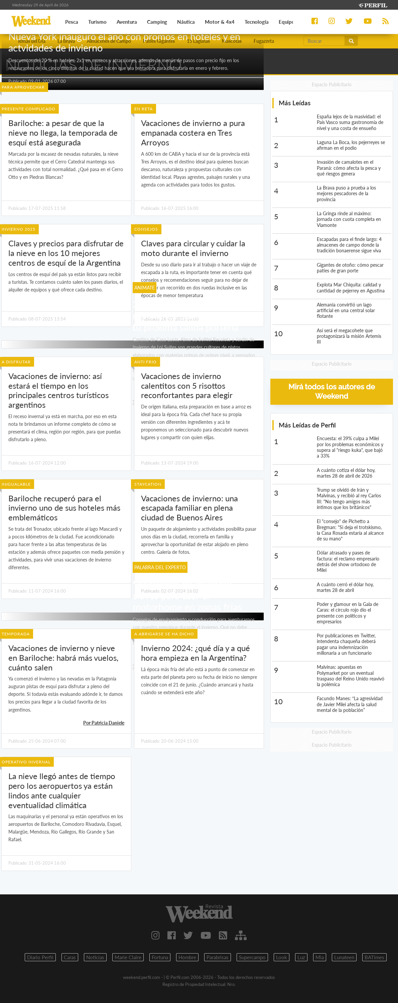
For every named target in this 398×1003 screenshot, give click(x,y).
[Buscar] (324, 41)
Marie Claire (128, 957)
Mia (319, 957)
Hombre (187, 957)
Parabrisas (218, 957)
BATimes (374, 957)
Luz (301, 957)
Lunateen (344, 957)
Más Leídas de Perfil (307, 425)
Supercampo (252, 957)
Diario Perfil (40, 957)
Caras (70, 957)
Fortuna (160, 957)
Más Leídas (294, 103)
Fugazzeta (264, 41)
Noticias (95, 957)
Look (281, 957)
